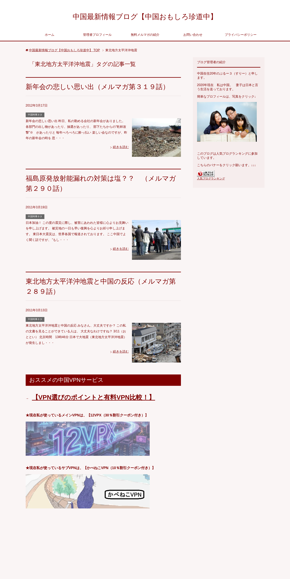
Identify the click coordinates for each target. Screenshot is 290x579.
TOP (64, 50)
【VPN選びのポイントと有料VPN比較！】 (93, 397)
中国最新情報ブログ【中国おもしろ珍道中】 (145, 17)
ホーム (49, 34)
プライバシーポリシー (241, 34)
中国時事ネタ (35, 114)
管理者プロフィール (97, 34)
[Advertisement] (103, 545)
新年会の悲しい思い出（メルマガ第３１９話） (97, 86)
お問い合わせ (192, 34)
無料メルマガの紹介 (145, 34)
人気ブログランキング (211, 178)
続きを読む (121, 147)
